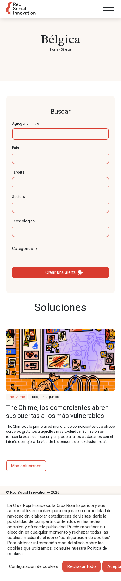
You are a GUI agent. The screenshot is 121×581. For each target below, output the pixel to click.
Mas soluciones (26, 465)
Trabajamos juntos (44, 397)
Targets (18, 172)
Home (54, 49)
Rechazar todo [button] (81, 566)
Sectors (18, 196)
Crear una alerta (60, 272)
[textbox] (60, 134)
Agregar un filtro (25, 123)
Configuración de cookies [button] (33, 566)
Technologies (23, 221)
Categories (25, 248)
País (15, 148)
